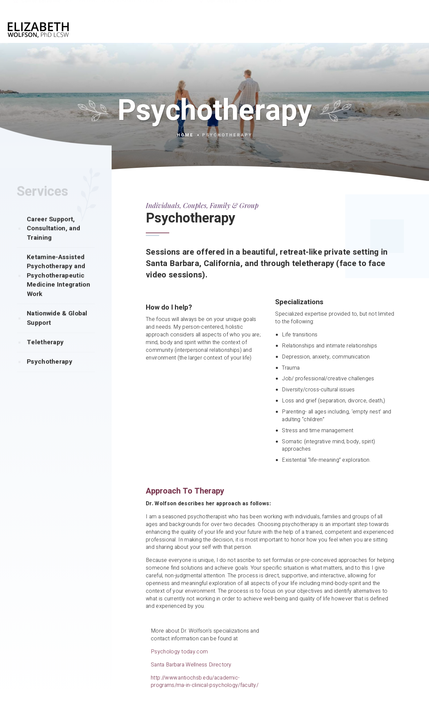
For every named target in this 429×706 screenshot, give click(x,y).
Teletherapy (45, 355)
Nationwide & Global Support (57, 331)
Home (185, 135)
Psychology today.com (179, 652)
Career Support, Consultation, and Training (53, 242)
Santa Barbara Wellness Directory (191, 665)
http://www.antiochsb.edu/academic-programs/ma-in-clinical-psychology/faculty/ (204, 682)
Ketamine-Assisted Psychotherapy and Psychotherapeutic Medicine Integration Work (58, 289)
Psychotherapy (49, 375)
